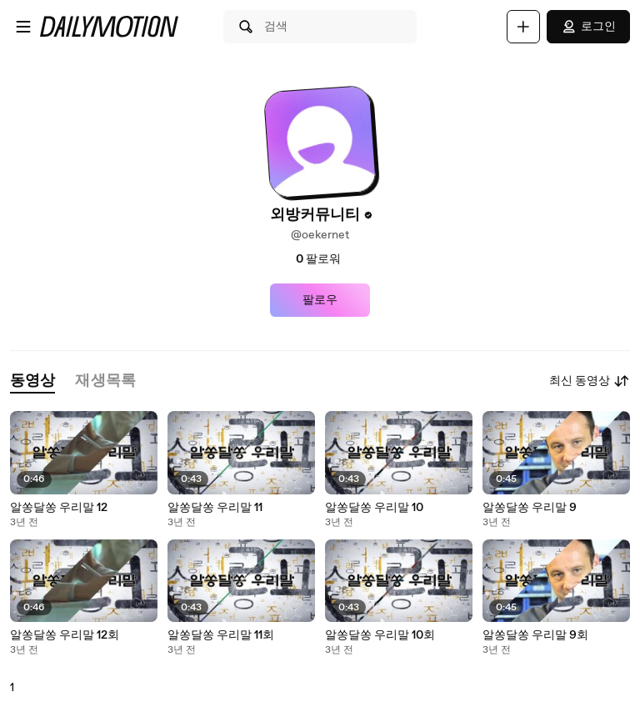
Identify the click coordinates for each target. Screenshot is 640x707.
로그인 (588, 26)
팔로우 (320, 300)
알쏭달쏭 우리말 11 (215, 507)
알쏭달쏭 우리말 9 (529, 507)
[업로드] (523, 26)
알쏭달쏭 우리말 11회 (221, 635)
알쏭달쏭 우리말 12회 (64, 635)
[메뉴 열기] (23, 26)
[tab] (32, 381)
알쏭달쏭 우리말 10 (374, 507)
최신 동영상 (589, 381)
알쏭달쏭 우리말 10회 (380, 635)
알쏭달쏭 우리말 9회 (535, 635)
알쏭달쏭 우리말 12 (59, 507)
